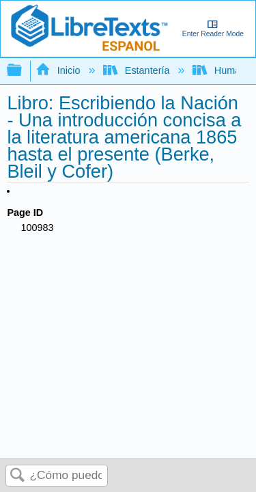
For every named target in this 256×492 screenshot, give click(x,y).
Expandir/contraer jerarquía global (23, 70)
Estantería (137, 70)
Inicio (59, 70)
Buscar (17, 476)
